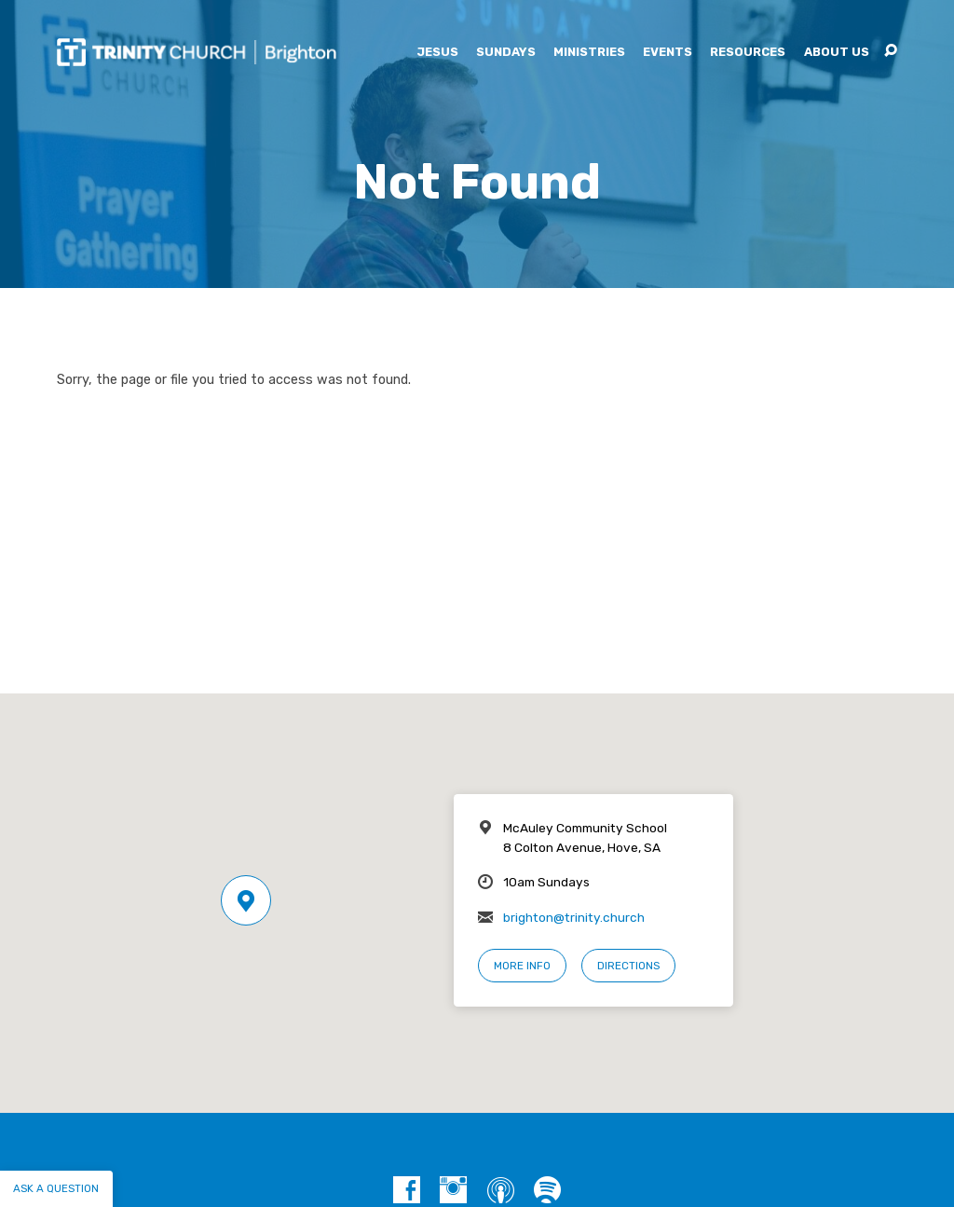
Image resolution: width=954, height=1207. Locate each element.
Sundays (506, 53)
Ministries (589, 53)
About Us (836, 53)
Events (667, 53)
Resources (747, 53)
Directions (628, 965)
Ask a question (56, 1188)
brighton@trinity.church (574, 917)
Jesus (437, 53)
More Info (522, 965)
